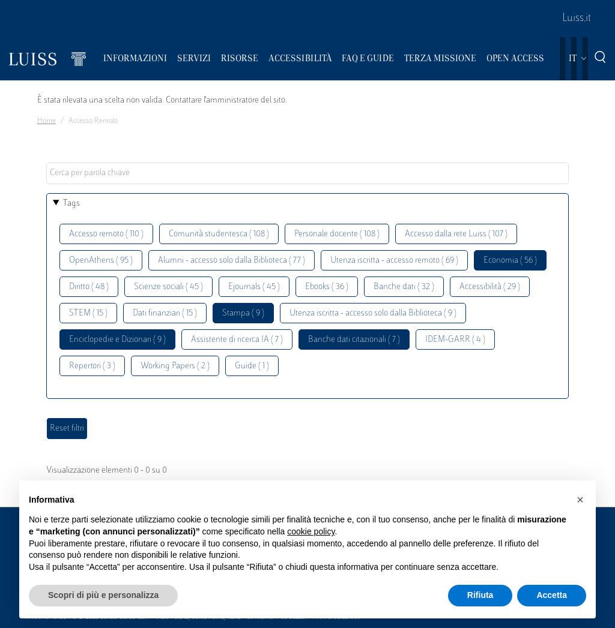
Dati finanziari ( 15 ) (165, 313)
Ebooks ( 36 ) (326, 287)
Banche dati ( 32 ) (404, 287)
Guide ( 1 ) (252, 366)
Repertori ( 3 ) (92, 366)
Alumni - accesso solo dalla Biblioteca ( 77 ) (231, 260)
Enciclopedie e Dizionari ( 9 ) (117, 339)
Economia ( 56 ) (510, 260)
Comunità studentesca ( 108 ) (219, 234)
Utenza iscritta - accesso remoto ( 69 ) (394, 260)
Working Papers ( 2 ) (175, 366)
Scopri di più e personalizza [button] (103, 595)
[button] (580, 499)
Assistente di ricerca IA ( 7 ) (237, 339)
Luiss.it (576, 18)
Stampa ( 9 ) (243, 313)
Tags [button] (71, 203)
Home (46, 121)
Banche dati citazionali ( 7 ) (354, 339)
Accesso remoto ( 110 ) (106, 234)
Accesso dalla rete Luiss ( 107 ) (456, 234)
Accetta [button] (551, 595)
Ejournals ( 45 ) (254, 287)
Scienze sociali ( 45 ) (168, 287)
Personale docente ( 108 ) (337, 234)
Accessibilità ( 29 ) (489, 287)
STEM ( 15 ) (88, 313)
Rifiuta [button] (480, 595)
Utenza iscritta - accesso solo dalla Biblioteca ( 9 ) (372, 313)
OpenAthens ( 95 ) (101, 260)
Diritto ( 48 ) (89, 287)
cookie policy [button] (311, 531)
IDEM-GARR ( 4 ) (455, 339)
